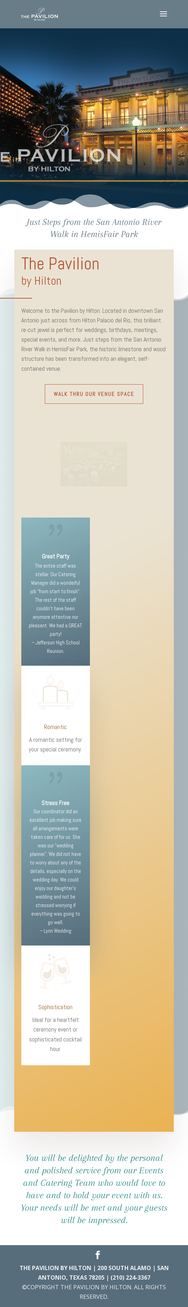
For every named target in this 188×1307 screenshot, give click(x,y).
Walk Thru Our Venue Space (94, 394)
